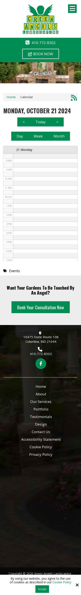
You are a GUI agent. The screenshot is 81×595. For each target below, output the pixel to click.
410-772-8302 (44, 42)
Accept (42, 589)
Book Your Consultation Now (40, 307)
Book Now (40, 53)
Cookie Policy (61, 582)
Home (11, 97)
